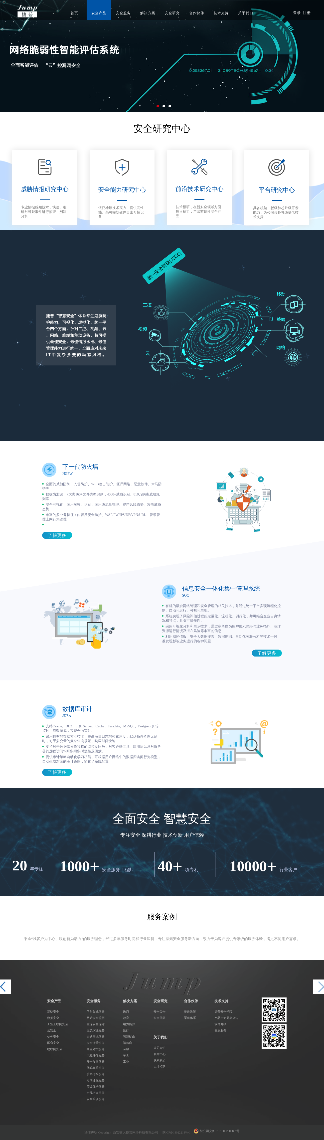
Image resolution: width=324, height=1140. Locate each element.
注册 (307, 13)
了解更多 (57, 535)
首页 (74, 13)
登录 (297, 13)
